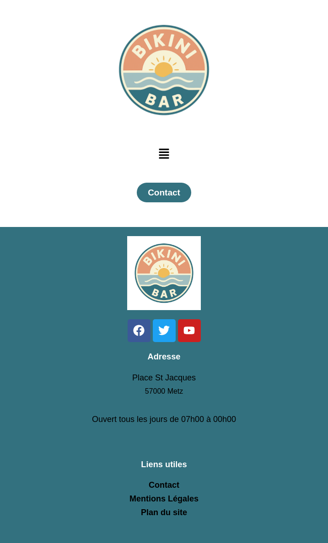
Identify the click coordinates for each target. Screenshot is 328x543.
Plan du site (164, 512)
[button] (164, 154)
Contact (164, 485)
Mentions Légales (164, 498)
